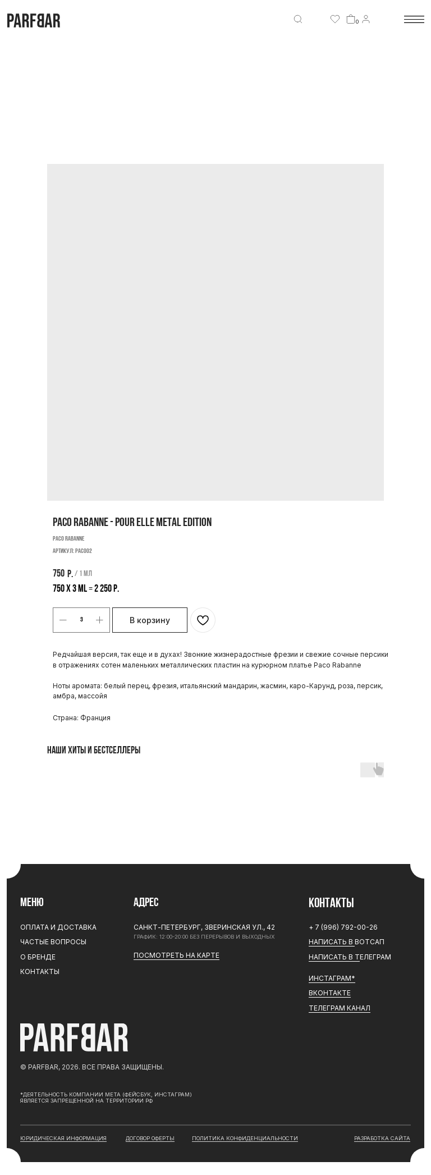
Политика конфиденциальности (245, 1138)
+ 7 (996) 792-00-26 (343, 927)
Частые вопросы (53, 942)
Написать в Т (334, 957)
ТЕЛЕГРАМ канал (339, 1008)
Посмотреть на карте (176, 955)
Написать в (332, 942)
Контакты (39, 971)
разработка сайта (382, 1138)
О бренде (38, 957)
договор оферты (150, 1138)
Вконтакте (330, 993)
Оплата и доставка (58, 927)
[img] (298, 19)
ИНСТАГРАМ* (332, 978)
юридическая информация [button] (63, 1138)
